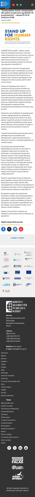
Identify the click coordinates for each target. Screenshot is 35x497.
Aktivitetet (4, 353)
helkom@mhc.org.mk (19, 349)
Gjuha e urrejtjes (6, 440)
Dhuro (3, 384)
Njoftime (4, 358)
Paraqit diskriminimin (7, 411)
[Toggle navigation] (32, 5)
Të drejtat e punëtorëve (8, 420)
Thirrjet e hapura (6, 387)
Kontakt (3, 393)
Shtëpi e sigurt (5, 417)
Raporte (3, 356)
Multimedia (4, 373)
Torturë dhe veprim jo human (9, 437)
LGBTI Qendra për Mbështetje (10, 409)
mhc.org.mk (17, 346)
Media (3, 370)
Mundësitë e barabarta (8, 429)
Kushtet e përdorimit (7, 395)
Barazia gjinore (5, 426)
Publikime (4, 361)
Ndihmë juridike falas (7, 403)
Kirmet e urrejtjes (6, 434)
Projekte (3, 367)
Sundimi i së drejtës (7, 406)
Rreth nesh (4, 378)
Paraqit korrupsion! (6, 423)
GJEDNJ (3, 390)
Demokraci (4, 414)
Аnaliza (3, 364)
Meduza (3, 431)
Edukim (3, 443)
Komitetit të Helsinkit (7, 376)
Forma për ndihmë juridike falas (10, 381)
